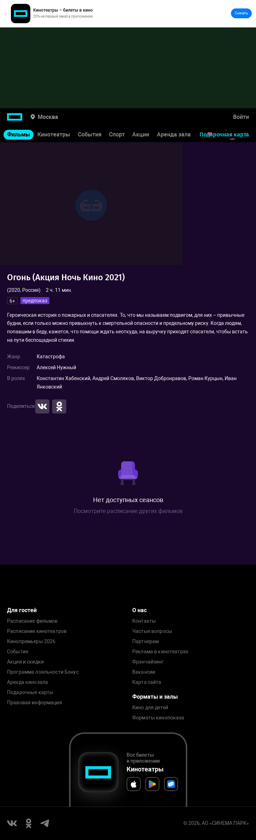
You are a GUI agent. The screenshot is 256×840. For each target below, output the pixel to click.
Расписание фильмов (32, 621)
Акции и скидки (25, 662)
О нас (139, 610)
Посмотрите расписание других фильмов (128, 511)
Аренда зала (174, 134)
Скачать (241, 13)
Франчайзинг (148, 662)
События (90, 134)
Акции (140, 134)
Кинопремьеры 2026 (31, 641)
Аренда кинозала (27, 682)
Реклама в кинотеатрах (160, 651)
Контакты (144, 621)
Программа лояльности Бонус (43, 672)
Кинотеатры (53, 134)
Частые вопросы (152, 631)
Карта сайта (146, 682)
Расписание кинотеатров (37, 631)
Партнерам (145, 641)
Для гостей (22, 610)
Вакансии (143, 672)
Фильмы (18, 134)
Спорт (117, 134)
